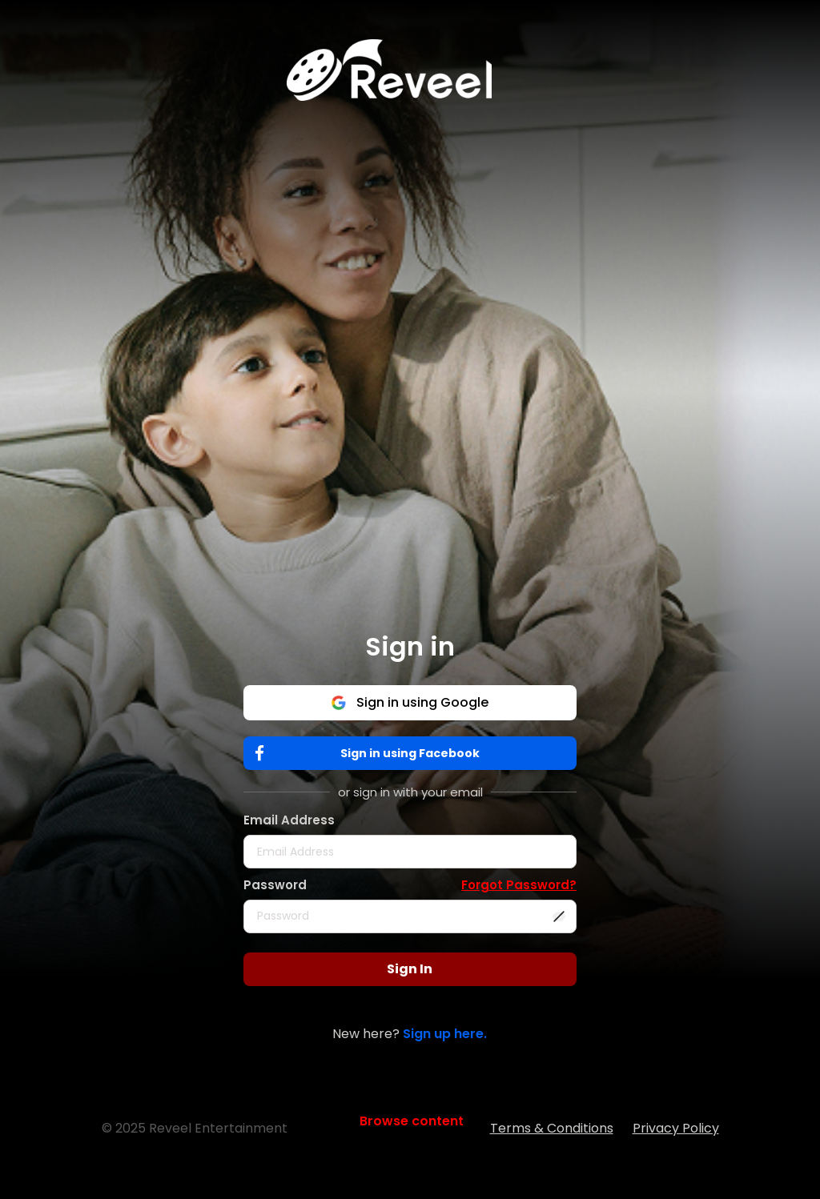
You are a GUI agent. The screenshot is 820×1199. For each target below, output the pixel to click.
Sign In (409, 969)
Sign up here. (445, 1034)
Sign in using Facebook (371, 753)
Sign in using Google (409, 702)
